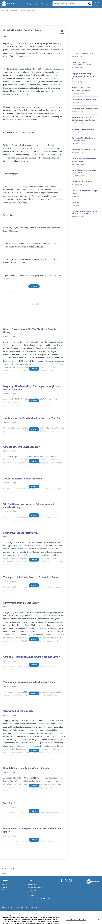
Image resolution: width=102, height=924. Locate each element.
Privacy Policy (31, 893)
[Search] (89, 4)
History (3, 873)
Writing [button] (44, 4)
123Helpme (5, 10)
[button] (62, 32)
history (20, 56)
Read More (34, 369)
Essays (29, 4)
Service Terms (31, 896)
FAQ (2, 890)
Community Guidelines (34, 887)
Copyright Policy (32, 885)
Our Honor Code (32, 890)
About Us (4, 884)
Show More (34, 286)
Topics (37, 4)
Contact (4, 887)
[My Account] (98, 4)
